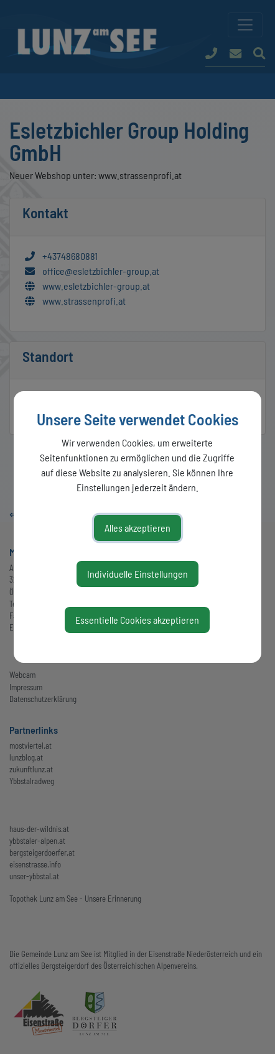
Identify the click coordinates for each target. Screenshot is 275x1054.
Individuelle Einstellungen (137, 574)
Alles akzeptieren (137, 528)
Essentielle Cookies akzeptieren (137, 620)
